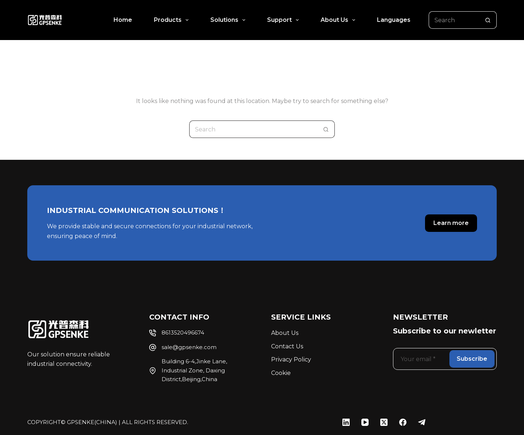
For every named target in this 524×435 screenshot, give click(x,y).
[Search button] (488, 20)
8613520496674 (183, 332)
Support (284, 20)
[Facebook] (402, 422)
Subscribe (472, 358)
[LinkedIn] (346, 422)
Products (172, 20)
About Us (339, 20)
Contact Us (287, 346)
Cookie (281, 372)
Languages (393, 19)
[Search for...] (454, 20)
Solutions (229, 20)
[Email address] (420, 359)
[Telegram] (421, 422)
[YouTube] (365, 422)
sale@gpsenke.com (189, 347)
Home (123, 19)
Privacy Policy (291, 359)
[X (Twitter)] (384, 422)
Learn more (451, 223)
